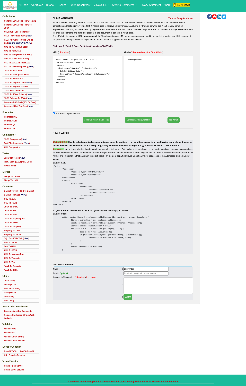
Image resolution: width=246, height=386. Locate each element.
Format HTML (10, 117)
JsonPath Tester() (14, 158)
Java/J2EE (100, 5)
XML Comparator (12, 147)
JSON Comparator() (15, 139)
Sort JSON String (12, 288)
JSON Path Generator (14, 90)
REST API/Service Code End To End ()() (18, 41)
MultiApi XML (10, 284)
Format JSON (10, 121)
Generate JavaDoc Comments (18, 311)
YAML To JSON (11, 270)
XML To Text (9, 262)
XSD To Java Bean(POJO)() (19, 67)
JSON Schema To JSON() (18, 98)
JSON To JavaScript (13, 78)
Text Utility (9, 296)
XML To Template (12, 258)
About (167, 5)
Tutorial (50, 5)
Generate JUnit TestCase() (18, 106)
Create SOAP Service (14, 370)
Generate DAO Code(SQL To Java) (20, 102)
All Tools (23, 5)
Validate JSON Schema (15, 341)
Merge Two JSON (12, 176)
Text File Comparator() (17, 143)
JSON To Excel (11, 223)
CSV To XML (10, 199)
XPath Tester (10, 166)
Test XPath (173, 120)
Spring (62, 5)
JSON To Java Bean (13, 70)
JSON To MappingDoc (14, 218)
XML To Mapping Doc (14, 254)
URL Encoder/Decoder (14, 355)
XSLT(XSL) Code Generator (16, 32)
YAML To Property (12, 266)
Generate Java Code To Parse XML (20, 21)
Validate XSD (10, 333)
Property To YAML (12, 230)
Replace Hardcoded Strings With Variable (19, 316)
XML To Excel (10, 242)
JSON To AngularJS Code (16, 86)
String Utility (10, 292)
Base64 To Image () (15, 195)
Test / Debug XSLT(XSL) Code (18, 162)
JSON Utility (9, 281)
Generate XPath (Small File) (138, 120)
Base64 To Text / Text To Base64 (19, 191)
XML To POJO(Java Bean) (16, 47)
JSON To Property (12, 226)
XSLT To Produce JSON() (18, 36)
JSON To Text (10, 215)
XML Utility (9, 300)
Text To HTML (10, 246)
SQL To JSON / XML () (16, 238)
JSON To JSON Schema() (18, 94)
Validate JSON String (14, 337)
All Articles (37, 5)
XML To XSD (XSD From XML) (18, 55)
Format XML (9, 129)
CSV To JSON (10, 203)
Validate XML (10, 329)
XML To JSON (10, 250)
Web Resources (80, 5)
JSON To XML (10, 211)
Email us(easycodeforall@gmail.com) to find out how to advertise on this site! (135, 381)
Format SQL (9, 125)
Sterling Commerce (123, 5)
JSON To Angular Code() (18, 82)
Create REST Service (14, 366)
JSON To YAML (11, 207)
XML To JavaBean (12, 51)
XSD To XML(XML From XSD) (17, 63)
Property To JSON (12, 234)
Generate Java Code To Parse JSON (18, 26)
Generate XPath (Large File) (96, 120)
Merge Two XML (11, 180)
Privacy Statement (150, 5)
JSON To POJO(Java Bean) (16, 74)
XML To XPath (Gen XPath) (16, 59)
